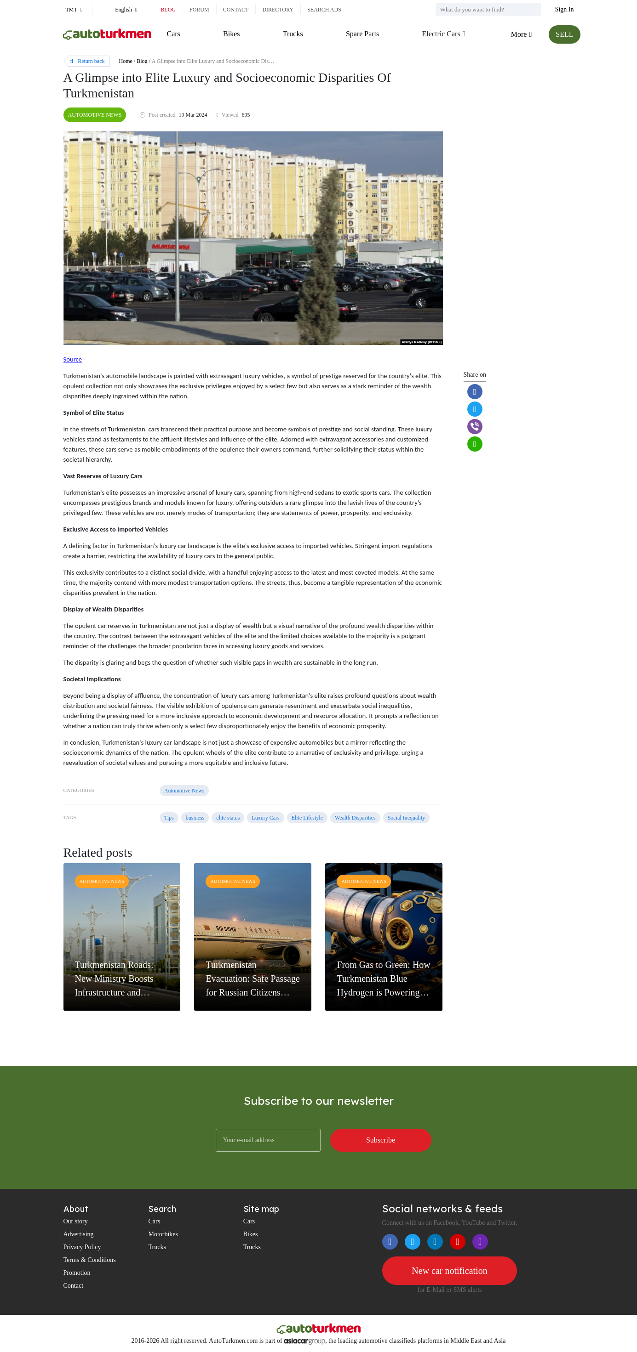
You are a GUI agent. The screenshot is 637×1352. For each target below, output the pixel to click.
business (195, 818)
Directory (277, 9)
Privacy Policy (82, 1247)
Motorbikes (163, 1234)
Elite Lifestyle (307, 818)
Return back (87, 61)
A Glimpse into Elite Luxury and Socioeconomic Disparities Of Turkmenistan (238, 61)
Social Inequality (406, 818)
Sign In (564, 9)
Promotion (77, 1272)
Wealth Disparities (355, 818)
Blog (168, 9)
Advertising (78, 1234)
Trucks (293, 34)
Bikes (231, 34)
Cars (173, 34)
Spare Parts (362, 34)
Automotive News (95, 115)
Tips (169, 818)
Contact (236, 9)
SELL (564, 34)
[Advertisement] (515, 217)
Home (125, 61)
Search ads (324, 9)
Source (72, 359)
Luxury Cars (265, 818)
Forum (199, 9)
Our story (75, 1221)
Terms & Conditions (89, 1259)
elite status (228, 818)
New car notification (449, 1271)
